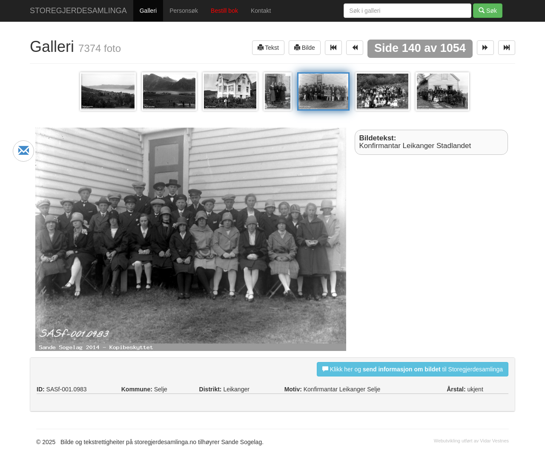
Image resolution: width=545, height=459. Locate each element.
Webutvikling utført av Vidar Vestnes (471, 440)
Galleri (148, 10)
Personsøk (183, 10)
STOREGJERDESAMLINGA (78, 10)
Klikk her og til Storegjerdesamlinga (412, 369)
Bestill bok (224, 10)
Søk (488, 10)
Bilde (304, 47)
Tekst (268, 47)
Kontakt (261, 10)
